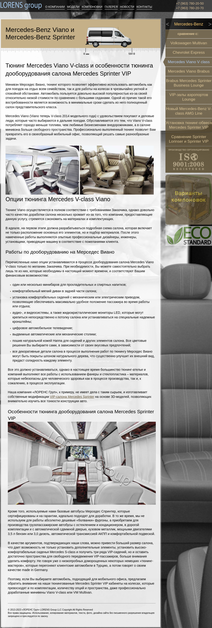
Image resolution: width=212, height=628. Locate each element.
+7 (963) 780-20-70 (190, 8)
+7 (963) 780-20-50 (190, 3)
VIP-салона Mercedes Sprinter (72, 397)
